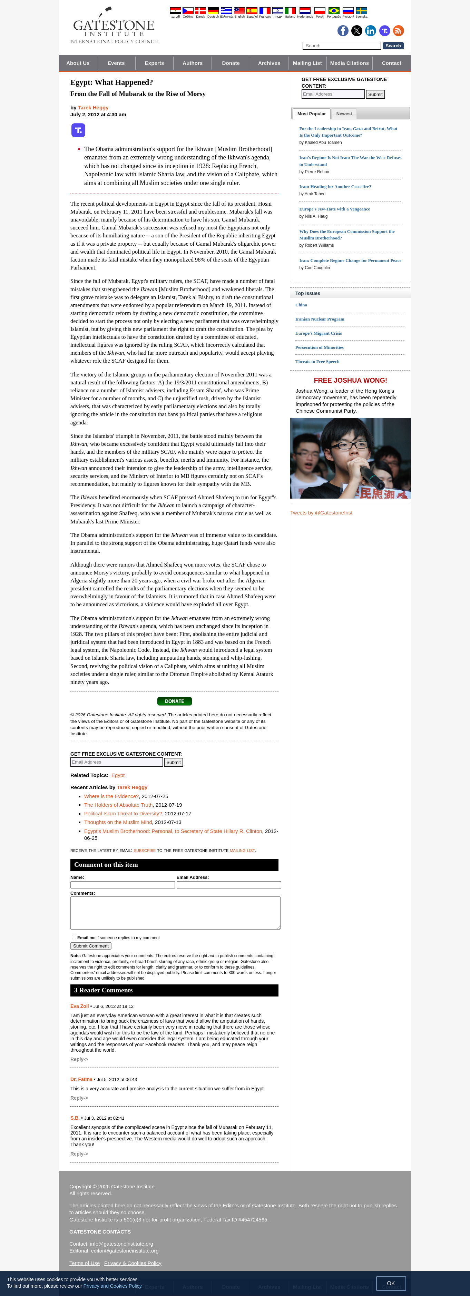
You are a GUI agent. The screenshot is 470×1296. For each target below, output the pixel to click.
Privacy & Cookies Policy (132, 1263)
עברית (278, 16)
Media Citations (349, 63)
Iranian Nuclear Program (319, 319)
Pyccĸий (348, 16)
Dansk (200, 16)
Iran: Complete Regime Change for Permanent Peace (350, 260)
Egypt (118, 775)
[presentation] (311, 114)
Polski (320, 16)
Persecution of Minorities (319, 347)
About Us (77, 63)
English (239, 16)
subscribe (145, 850)
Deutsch (213, 16)
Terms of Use (84, 1263)
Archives (269, 63)
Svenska (361, 16)
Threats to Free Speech (317, 361)
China (301, 304)
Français (265, 16)
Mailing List (307, 63)
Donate (231, 63)
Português (334, 16)
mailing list (242, 850)
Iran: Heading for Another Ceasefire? (335, 186)
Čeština (188, 16)
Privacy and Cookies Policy (112, 1286)
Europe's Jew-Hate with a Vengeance (334, 209)
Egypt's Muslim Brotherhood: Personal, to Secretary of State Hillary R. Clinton (173, 831)
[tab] (312, 113)
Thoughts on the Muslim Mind (118, 822)
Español (252, 16)
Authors (193, 63)
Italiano (290, 16)
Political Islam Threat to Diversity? (123, 813)
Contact (392, 63)
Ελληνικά (226, 16)
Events (116, 63)
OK (391, 1283)
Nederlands (305, 16)
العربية (175, 16)
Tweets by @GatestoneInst (321, 513)
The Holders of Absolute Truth (118, 805)
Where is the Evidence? (111, 796)
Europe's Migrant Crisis (318, 333)
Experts (154, 63)
